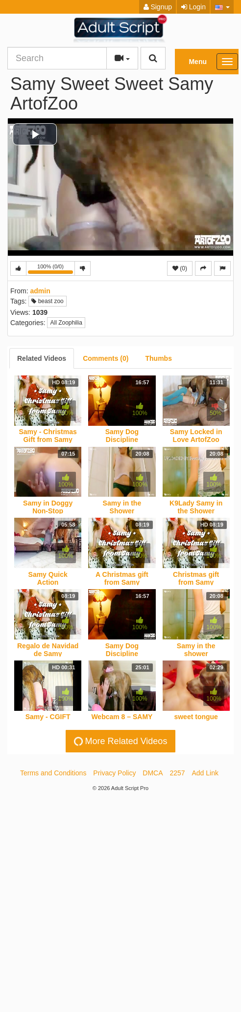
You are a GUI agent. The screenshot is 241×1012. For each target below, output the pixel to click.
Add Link (205, 773)
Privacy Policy (114, 773)
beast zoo (47, 301)
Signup (158, 7)
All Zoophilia (66, 322)
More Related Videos (119, 741)
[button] (222, 7)
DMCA (153, 773)
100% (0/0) (51, 270)
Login (193, 7)
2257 (177, 773)
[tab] (41, 358)
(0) (179, 268)
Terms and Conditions (53, 773)
